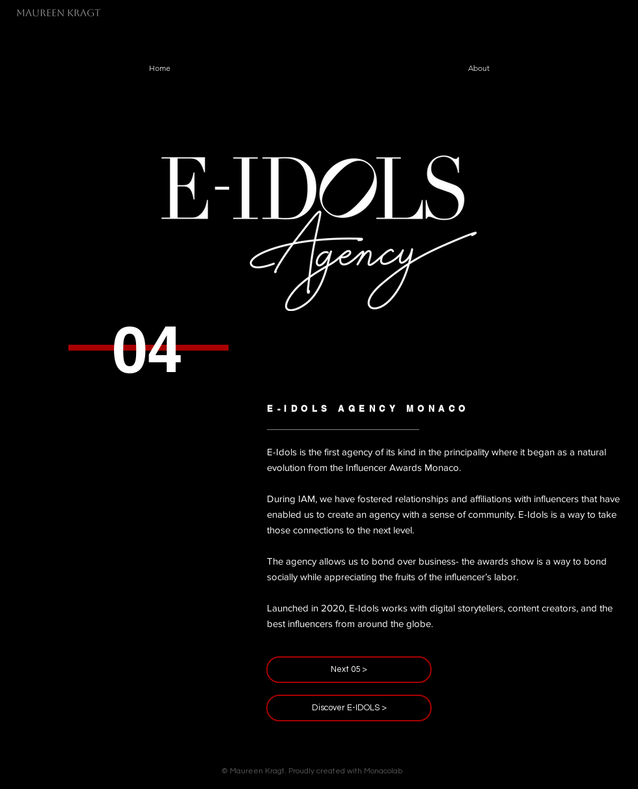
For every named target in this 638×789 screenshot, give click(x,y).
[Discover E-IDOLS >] (349, 708)
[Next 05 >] (349, 669)
